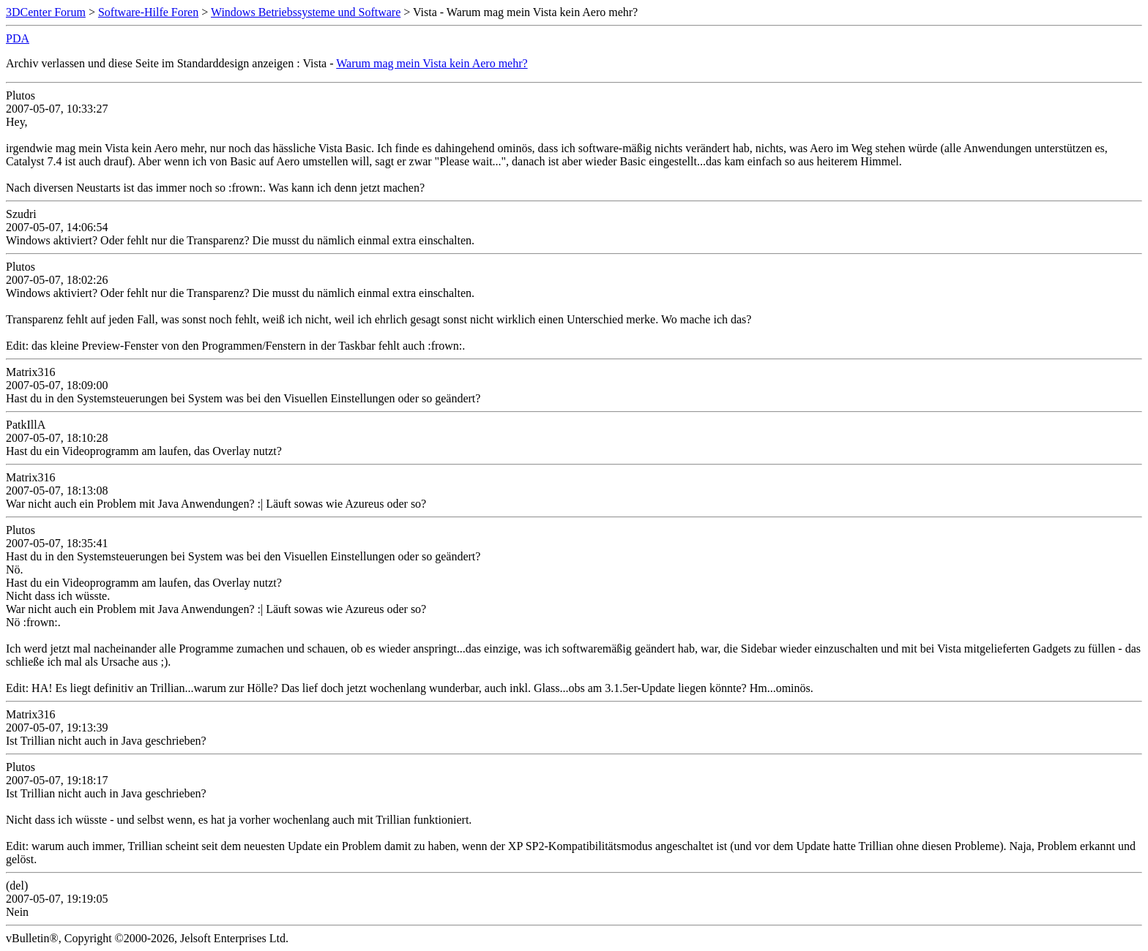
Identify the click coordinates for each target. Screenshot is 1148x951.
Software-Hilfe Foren (148, 12)
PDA (17, 38)
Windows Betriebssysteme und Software (305, 12)
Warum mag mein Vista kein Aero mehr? (431, 63)
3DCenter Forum (46, 12)
